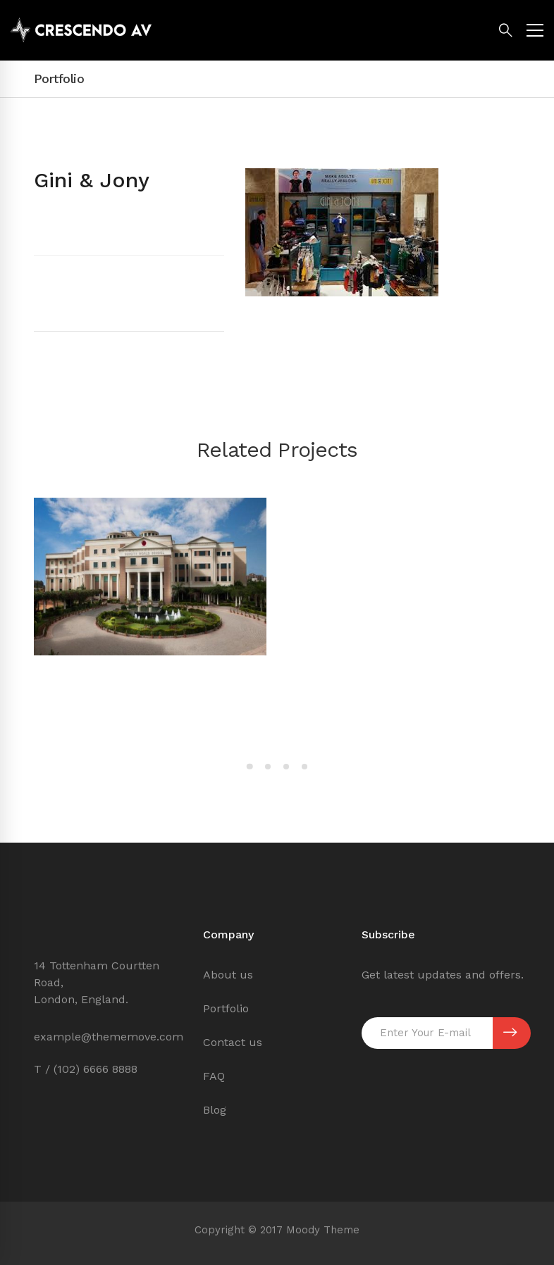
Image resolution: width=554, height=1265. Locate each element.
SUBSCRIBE (510, 1032)
